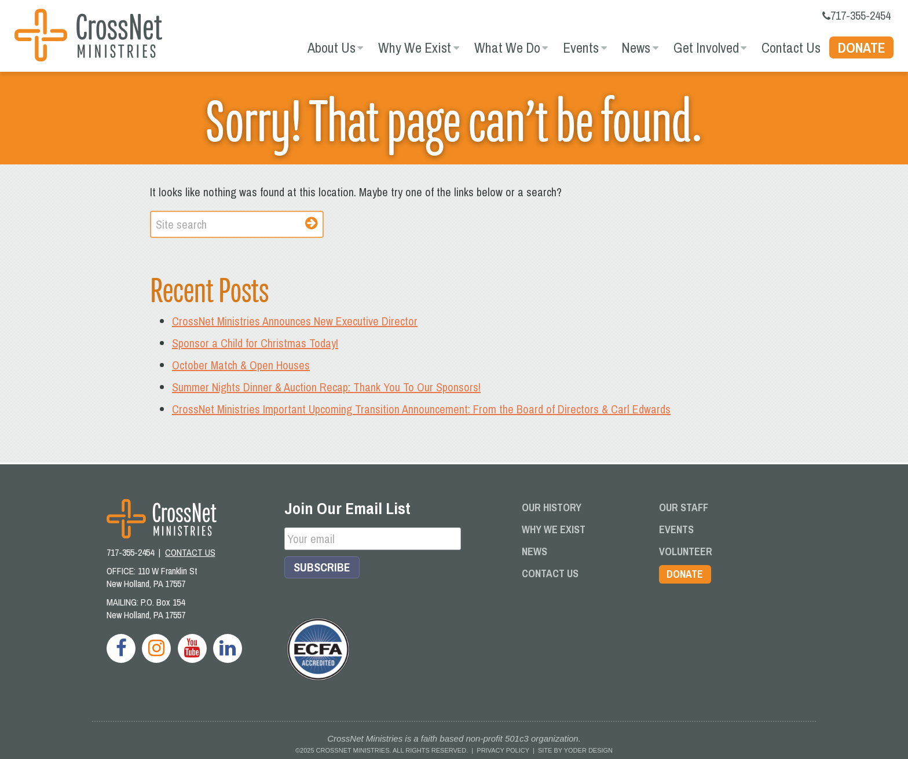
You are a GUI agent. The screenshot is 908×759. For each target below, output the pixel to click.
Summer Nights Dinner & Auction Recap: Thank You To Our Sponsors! (326, 387)
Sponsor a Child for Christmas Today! (255, 343)
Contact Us (791, 47)
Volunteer (685, 551)
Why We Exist (414, 47)
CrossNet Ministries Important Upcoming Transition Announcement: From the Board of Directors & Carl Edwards (421, 409)
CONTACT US (190, 552)
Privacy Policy (503, 750)
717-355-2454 (856, 15)
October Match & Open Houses (241, 365)
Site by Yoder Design (575, 750)
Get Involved (706, 47)
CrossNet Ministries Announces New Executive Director (295, 321)
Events (581, 47)
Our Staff (683, 507)
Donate (861, 47)
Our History (551, 507)
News (635, 47)
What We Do (507, 47)
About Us (331, 47)
